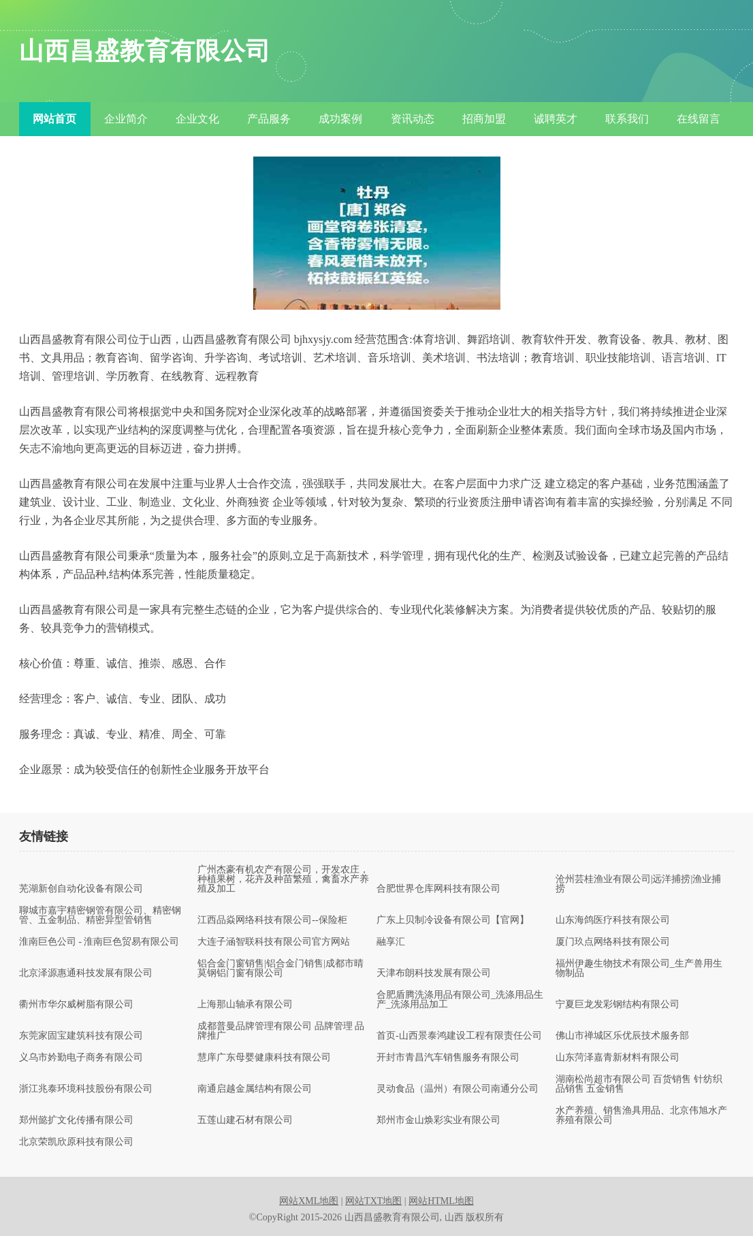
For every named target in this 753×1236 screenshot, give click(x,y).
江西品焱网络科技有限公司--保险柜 (272, 920)
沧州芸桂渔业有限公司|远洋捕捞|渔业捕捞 (639, 884)
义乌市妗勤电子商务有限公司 (81, 1057)
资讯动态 (412, 119)
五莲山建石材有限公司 (245, 1120)
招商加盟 (484, 119)
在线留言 (698, 119)
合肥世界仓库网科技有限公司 (438, 889)
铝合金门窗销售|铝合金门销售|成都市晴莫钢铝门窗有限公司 (280, 968)
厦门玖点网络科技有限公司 (613, 942)
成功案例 (340, 119)
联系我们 (627, 119)
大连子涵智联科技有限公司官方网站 (273, 942)
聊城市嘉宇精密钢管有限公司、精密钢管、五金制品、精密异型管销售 (100, 915)
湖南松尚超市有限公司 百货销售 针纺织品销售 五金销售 (639, 1084)
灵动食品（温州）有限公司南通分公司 (457, 1089)
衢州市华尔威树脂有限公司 (76, 1004)
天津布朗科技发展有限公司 (433, 973)
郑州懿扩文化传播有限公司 (76, 1120)
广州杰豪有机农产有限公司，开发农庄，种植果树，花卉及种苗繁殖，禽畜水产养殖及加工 (283, 879)
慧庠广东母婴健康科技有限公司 (264, 1057)
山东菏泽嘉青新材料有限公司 (617, 1057)
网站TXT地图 (373, 1201)
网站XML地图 (308, 1201)
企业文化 (197, 119)
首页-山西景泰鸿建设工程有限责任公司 (459, 1036)
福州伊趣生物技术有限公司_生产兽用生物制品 (639, 968)
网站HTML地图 (441, 1201)
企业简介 (126, 119)
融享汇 (390, 942)
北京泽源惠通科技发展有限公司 (86, 973)
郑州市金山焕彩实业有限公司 (438, 1120)
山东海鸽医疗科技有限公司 (613, 920)
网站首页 (54, 119)
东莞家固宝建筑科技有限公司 (81, 1036)
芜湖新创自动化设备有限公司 (81, 889)
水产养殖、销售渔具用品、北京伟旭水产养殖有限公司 (641, 1115)
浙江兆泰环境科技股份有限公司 (86, 1089)
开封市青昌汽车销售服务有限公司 (447, 1057)
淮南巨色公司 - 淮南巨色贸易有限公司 (99, 942)
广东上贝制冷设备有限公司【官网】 (452, 920)
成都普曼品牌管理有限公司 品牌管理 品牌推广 (280, 1031)
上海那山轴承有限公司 (245, 1004)
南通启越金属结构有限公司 (254, 1089)
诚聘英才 (555, 119)
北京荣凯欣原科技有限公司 (76, 1142)
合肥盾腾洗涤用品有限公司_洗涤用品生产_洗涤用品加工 (459, 999)
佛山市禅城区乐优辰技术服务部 (622, 1036)
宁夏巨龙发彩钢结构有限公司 (617, 1004)
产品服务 (269, 119)
